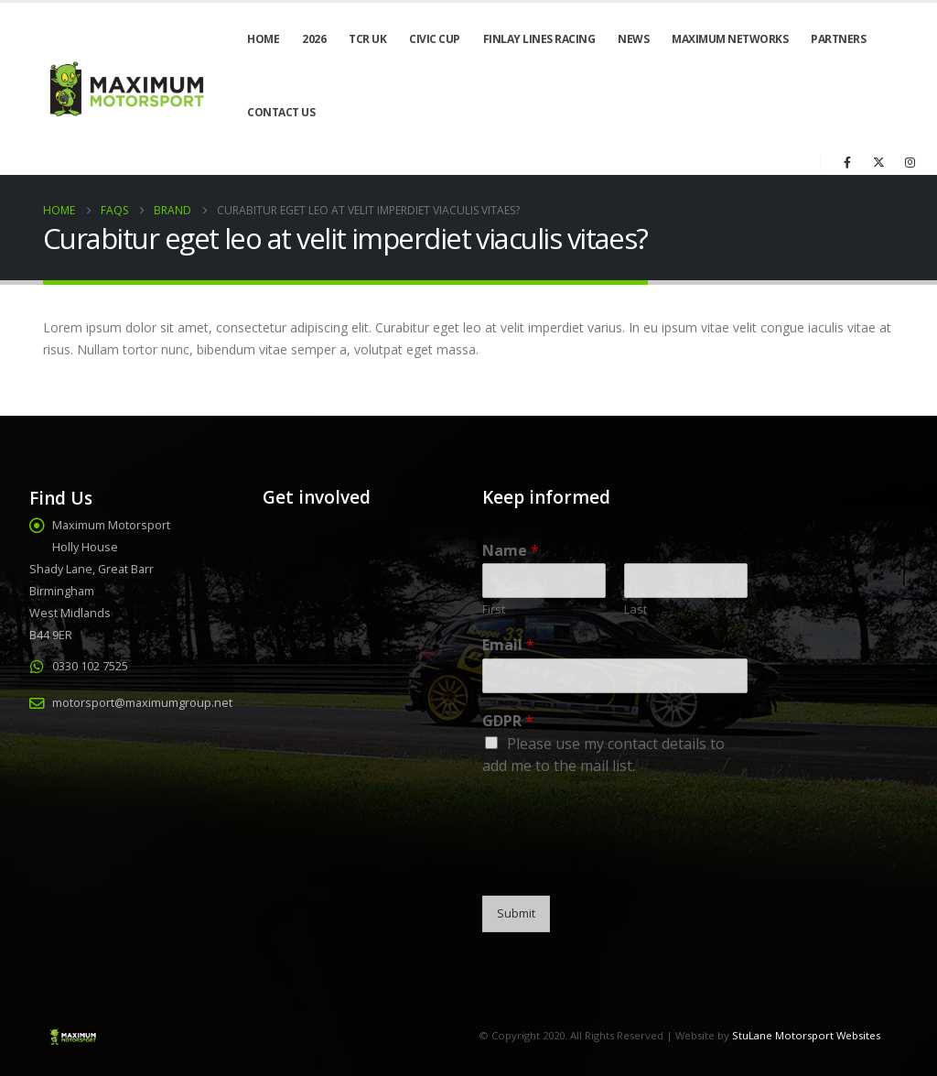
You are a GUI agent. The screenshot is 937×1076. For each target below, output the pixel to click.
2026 (314, 39)
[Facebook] (847, 162)
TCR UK (367, 39)
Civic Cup (434, 39)
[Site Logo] (125, 88)
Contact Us (281, 112)
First (493, 609)
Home (263, 39)
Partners (838, 39)
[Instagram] (909, 162)
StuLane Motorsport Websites (806, 1035)
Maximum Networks (730, 39)
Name (510, 550)
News (633, 39)
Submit (516, 913)
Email (508, 645)
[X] (878, 162)
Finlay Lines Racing (539, 39)
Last (635, 609)
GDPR (507, 721)
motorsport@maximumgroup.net (142, 703)
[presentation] (621, 865)
